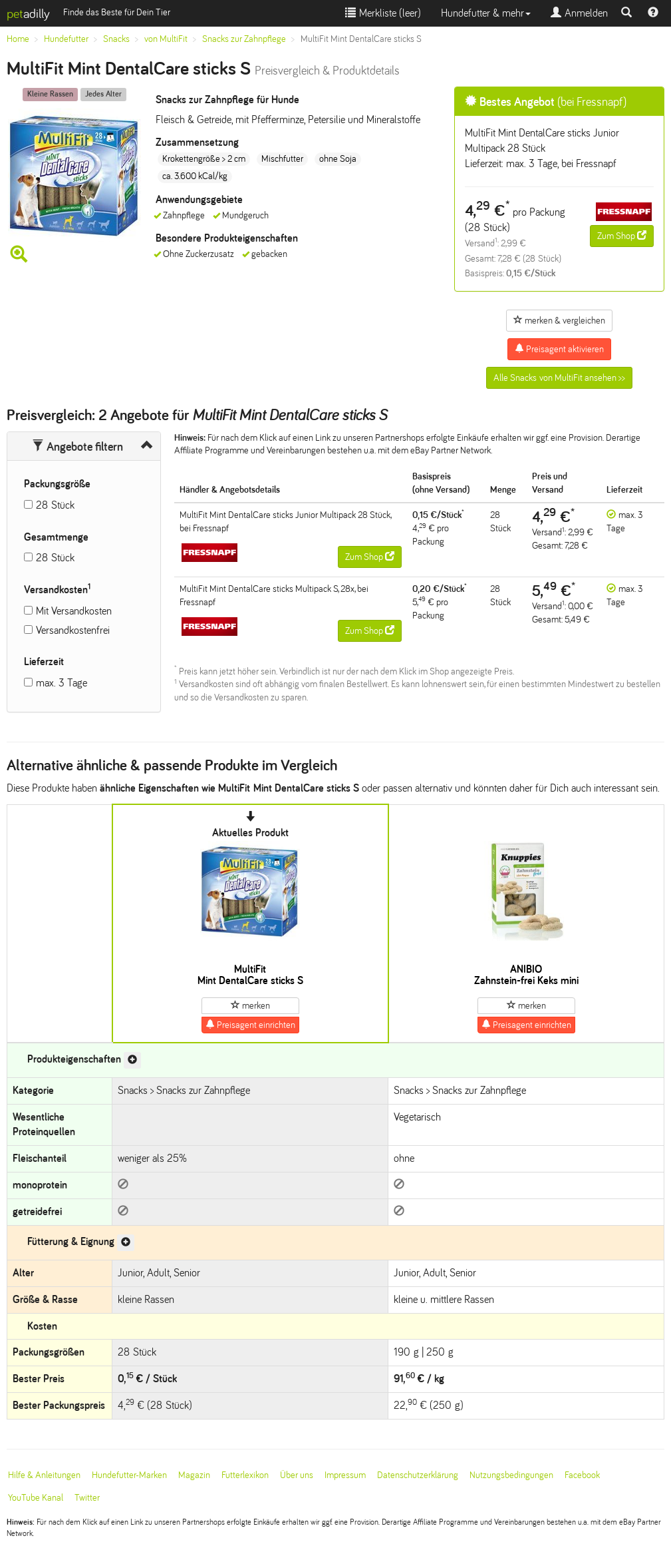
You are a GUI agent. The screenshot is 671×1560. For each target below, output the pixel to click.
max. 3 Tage (61, 682)
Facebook (582, 1475)
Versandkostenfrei (73, 630)
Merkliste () (383, 13)
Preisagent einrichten (250, 1024)
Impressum (345, 1475)
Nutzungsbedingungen (511, 1475)
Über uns (296, 1475)
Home (18, 39)
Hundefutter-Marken (129, 1475)
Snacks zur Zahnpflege (244, 39)
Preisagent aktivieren (559, 349)
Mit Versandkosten (74, 611)
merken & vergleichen (559, 320)
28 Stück (55, 505)
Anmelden (579, 13)
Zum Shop (621, 235)
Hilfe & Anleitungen (44, 1475)
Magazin (194, 1475)
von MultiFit (166, 39)
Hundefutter (66, 39)
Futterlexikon (245, 1475)
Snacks (116, 39)
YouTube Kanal (35, 1498)
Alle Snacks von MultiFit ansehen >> (559, 378)
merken (250, 1005)
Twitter (87, 1498)
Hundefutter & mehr (486, 13)
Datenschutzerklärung (417, 1475)
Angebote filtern (77, 446)
